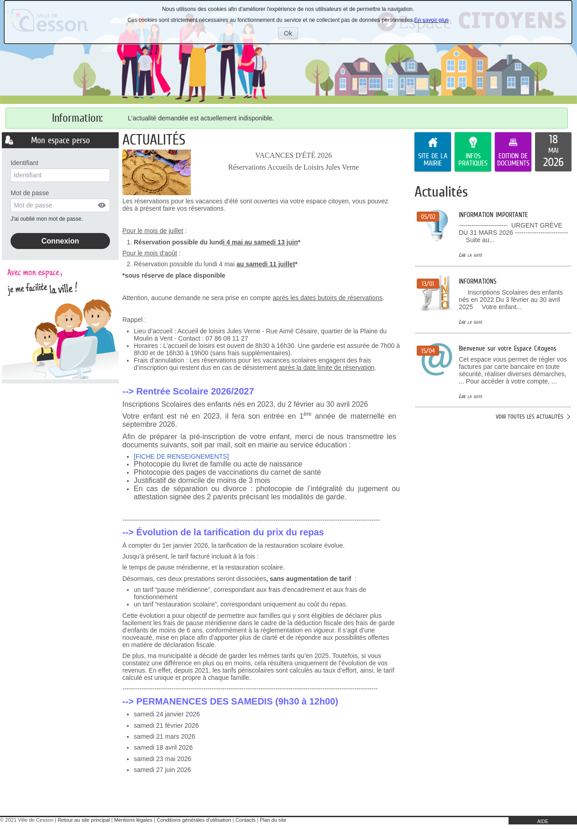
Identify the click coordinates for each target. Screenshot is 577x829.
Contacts (246, 820)
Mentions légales (133, 820)
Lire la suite (470, 254)
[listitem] (553, 151)
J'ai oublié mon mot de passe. (47, 219)
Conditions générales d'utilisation (194, 820)
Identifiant (24, 162)
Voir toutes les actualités (529, 416)
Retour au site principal (84, 820)
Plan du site (273, 820)
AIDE (543, 821)
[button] (102, 205)
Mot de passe (29, 193)
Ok (291, 34)
